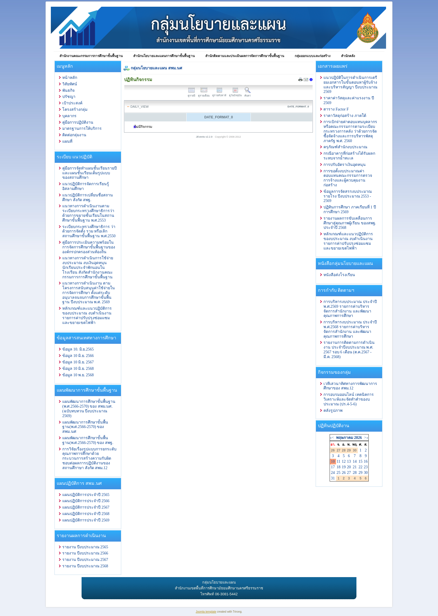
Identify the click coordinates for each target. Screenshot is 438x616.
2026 (358, 438)
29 (361, 473)
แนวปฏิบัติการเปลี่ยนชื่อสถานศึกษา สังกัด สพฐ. (87, 197)
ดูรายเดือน (204, 94)
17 (333, 467)
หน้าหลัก (69, 78)
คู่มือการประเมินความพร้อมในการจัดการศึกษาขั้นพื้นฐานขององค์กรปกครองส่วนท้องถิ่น (88, 247)
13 (349, 461)
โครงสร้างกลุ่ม (74, 109)
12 (344, 461)
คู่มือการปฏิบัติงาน (77, 122)
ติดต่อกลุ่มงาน (74, 135)
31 (333, 478)
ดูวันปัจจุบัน (235, 94)
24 (333, 473)
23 (366, 467)
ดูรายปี (191, 94)
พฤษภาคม (344, 438)
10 (333, 461)
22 (361, 467)
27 (349, 473)
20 (349, 467)
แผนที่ (67, 141)
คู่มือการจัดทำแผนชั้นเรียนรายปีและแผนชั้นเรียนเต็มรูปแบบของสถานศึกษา (89, 173)
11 (338, 461)
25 (339, 473)
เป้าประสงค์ (72, 103)
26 (344, 473)
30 (366, 473)
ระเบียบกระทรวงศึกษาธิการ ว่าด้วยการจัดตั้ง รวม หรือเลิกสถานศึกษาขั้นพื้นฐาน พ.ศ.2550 (89, 231)
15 (361, 461)
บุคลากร (69, 116)
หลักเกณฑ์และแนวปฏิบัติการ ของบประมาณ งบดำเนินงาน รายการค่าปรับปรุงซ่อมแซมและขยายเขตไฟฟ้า (87, 315)
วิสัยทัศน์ (69, 84)
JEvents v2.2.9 (204, 136)
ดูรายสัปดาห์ (219, 94)
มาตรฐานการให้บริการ (82, 128)
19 (344, 467)
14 (355, 461)
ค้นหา (247, 94)
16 (366, 461)
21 (355, 467)
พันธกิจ (68, 90)
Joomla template (206, 611)
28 (355, 473)
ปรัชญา (68, 97)
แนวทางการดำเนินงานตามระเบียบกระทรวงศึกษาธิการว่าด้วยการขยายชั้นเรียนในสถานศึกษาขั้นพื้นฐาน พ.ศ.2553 (88, 213)
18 (339, 467)
